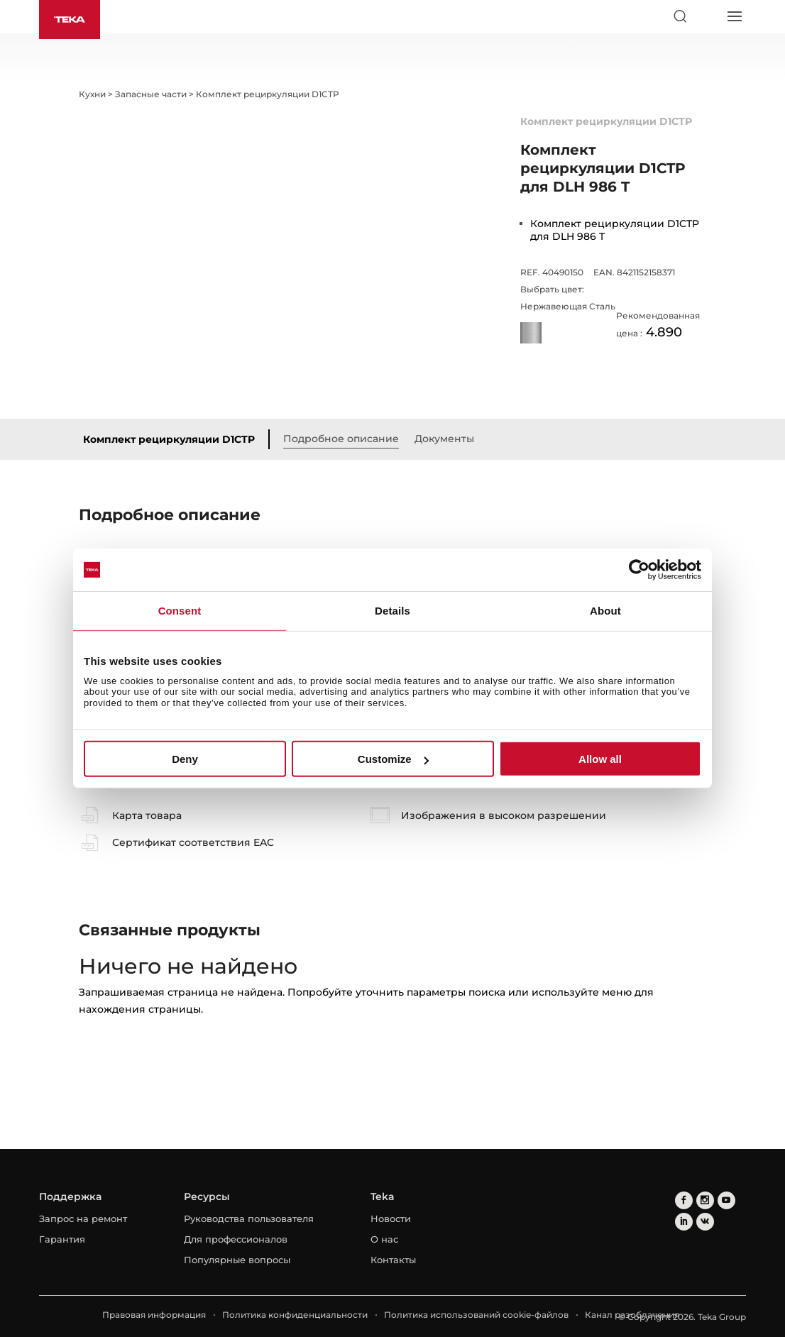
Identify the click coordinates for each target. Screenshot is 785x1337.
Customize (393, 759)
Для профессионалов (235, 1239)
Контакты (393, 1259)
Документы (444, 438)
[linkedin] (684, 1222)
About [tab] (605, 611)
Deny (185, 759)
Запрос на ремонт (83, 1218)
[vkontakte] (705, 1222)
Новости (390, 1218)
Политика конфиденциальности (295, 1314)
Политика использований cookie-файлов (476, 1314)
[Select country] (707, 16)
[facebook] (684, 1200)
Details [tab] (392, 611)
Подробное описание (341, 438)
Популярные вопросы (237, 1259)
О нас (384, 1239)
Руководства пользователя (249, 1218)
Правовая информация (154, 1314)
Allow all (600, 759)
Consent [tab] (180, 611)
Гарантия (62, 1239)
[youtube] (726, 1200)
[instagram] (705, 1200)
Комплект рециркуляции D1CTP (169, 439)
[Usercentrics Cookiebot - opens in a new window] (639, 570)
